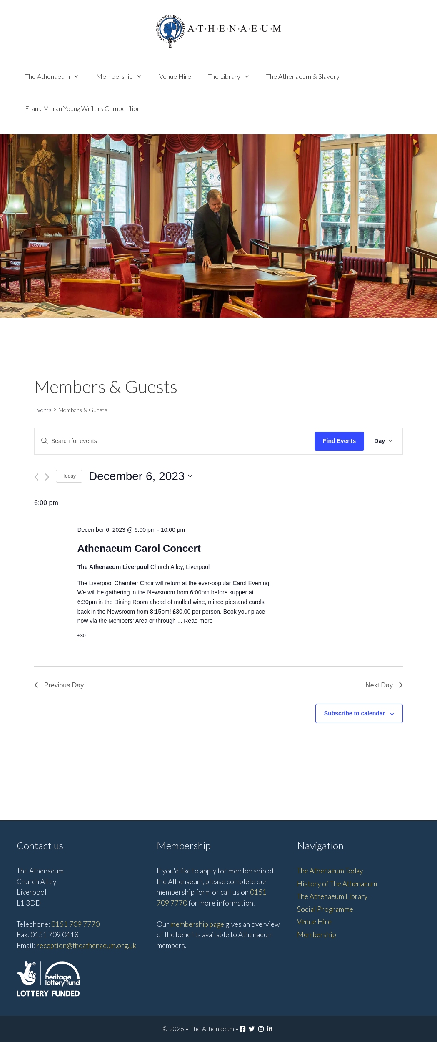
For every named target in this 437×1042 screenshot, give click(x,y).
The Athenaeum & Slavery (303, 76)
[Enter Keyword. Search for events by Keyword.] (175, 441)
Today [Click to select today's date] (69, 476)
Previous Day (59, 685)
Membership (123, 76)
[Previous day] (36, 477)
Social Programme (325, 909)
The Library (233, 76)
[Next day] (47, 477)
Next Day (384, 685)
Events (43, 409)
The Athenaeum (56, 76)
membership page (197, 924)
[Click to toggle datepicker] (140, 476)
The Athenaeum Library (332, 896)
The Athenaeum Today (330, 870)
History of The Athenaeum (337, 883)
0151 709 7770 (75, 924)
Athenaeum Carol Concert (139, 548)
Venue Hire (175, 76)
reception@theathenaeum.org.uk (86, 945)
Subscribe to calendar (354, 713)
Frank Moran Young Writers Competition (82, 108)
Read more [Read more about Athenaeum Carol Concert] (198, 620)
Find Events (339, 441)
